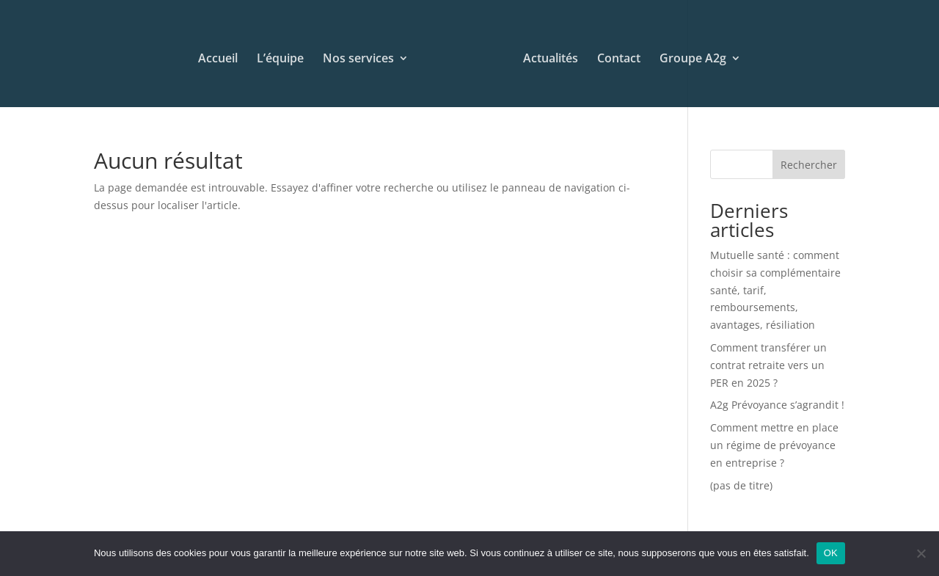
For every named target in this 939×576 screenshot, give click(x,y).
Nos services (358, 59)
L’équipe (280, 59)
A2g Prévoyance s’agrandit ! (777, 405)
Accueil (218, 59)
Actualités (550, 59)
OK (831, 552)
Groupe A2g (693, 59)
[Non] (920, 553)
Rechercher (809, 165)
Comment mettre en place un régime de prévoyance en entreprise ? (774, 445)
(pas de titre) (741, 485)
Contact (618, 59)
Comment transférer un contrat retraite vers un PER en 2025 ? (768, 365)
